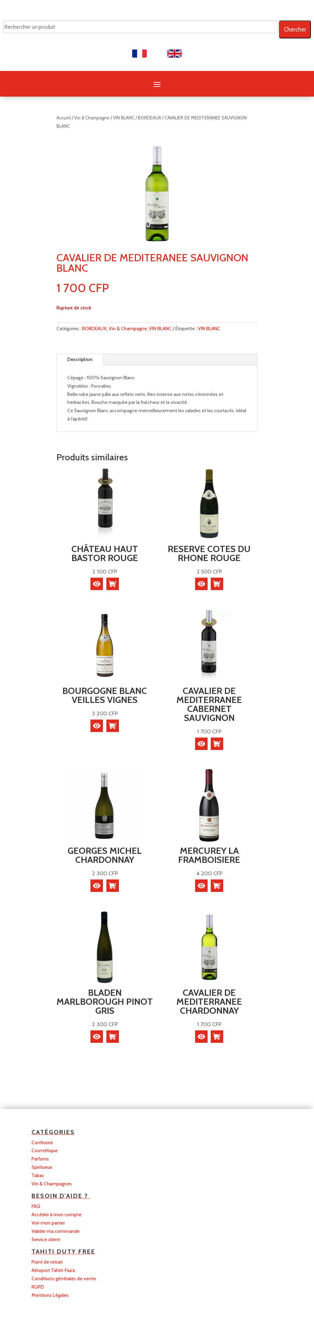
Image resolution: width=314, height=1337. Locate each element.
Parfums (40, 1159)
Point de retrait (47, 1262)
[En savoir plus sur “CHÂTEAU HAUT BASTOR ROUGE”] (113, 584)
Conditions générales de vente (64, 1278)
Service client (46, 1239)
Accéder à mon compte (56, 1214)
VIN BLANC (123, 117)
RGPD (38, 1287)
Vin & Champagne (92, 117)
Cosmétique (45, 1150)
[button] (217, 584)
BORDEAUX (149, 117)
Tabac (38, 1175)
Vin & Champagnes (52, 1184)
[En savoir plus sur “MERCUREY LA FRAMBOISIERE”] (217, 886)
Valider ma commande (56, 1231)
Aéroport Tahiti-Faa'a (53, 1270)
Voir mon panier (48, 1223)
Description (80, 359)
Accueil (63, 117)
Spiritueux (42, 1167)
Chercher (295, 29)
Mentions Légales (50, 1295)
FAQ (36, 1206)
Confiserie (42, 1142)
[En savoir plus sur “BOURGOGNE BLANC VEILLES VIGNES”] (113, 726)
